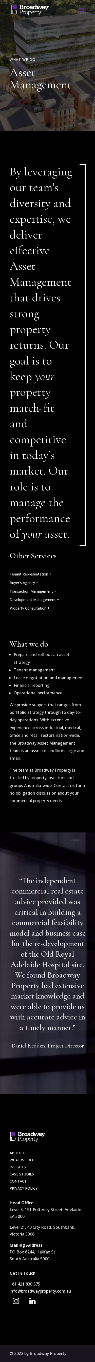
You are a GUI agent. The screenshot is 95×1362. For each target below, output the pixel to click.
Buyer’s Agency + (24, 582)
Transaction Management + (33, 591)
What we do (21, 1160)
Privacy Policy (23, 1188)
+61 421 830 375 (25, 1284)
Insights (18, 1167)
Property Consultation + (30, 608)
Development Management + (34, 599)
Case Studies (22, 1174)
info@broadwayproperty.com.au (40, 1291)
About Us (19, 1152)
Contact (18, 1181)
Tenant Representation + (30, 574)
